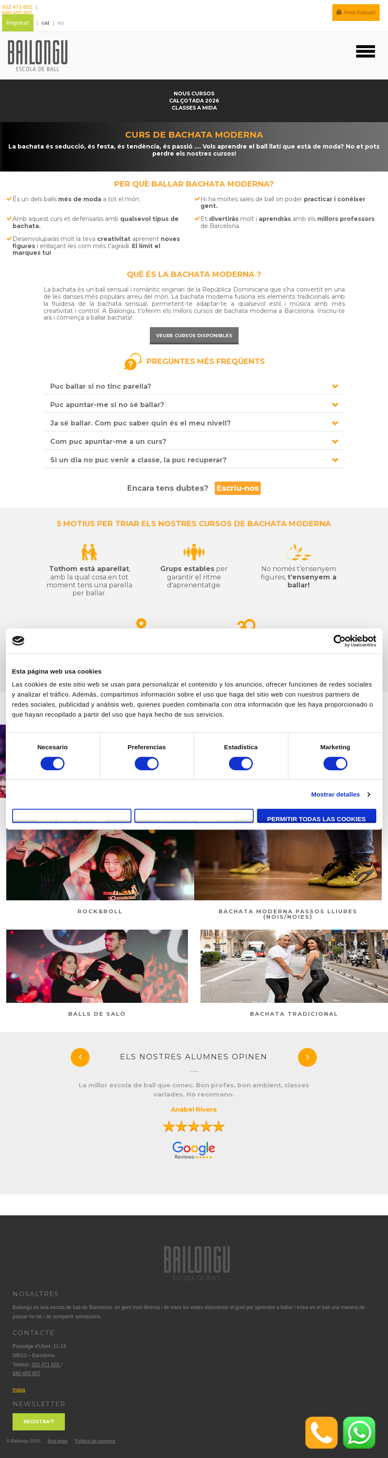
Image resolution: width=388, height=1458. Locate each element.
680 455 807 (17, 12)
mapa (19, 1390)
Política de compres (95, 1440)
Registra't (17, 23)
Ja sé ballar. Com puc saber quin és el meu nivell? (140, 423)
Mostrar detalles (335, 794)
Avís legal (58, 1440)
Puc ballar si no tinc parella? (100, 386)
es (61, 23)
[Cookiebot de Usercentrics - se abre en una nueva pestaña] (339, 641)
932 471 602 (18, 7)
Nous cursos (194, 93)
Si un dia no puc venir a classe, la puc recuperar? (138, 460)
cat (45, 23)
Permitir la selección (194, 819)
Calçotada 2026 (194, 100)
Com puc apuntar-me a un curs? (108, 442)
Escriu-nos (238, 488)
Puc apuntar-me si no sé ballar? (107, 405)
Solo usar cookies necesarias (72, 819)
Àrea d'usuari (356, 12)
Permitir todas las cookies (316, 819)
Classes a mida (194, 108)
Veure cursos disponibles (194, 335)
